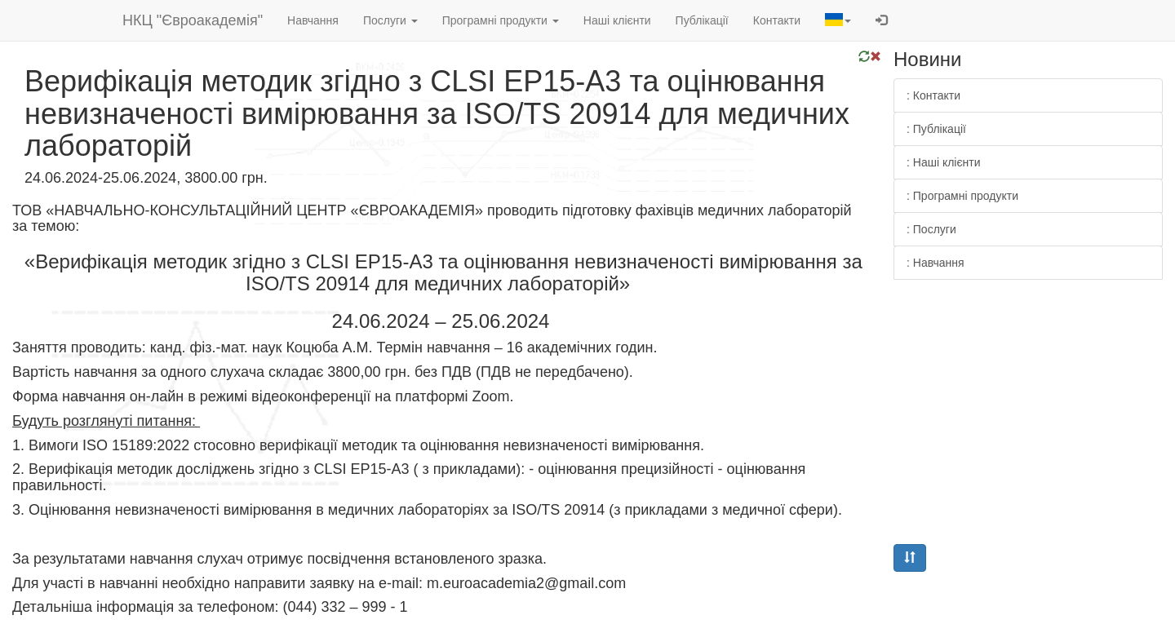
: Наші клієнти (944, 162)
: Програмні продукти (962, 195)
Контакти (776, 20)
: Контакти (933, 95)
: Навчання (935, 262)
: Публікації (936, 128)
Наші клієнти (617, 20)
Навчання (313, 20)
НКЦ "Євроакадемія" (192, 20)
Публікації (702, 20)
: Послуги (931, 229)
